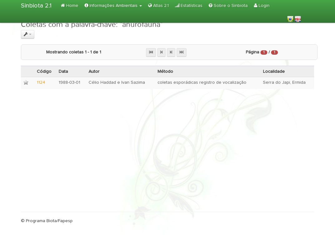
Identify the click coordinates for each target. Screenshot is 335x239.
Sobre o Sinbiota (228, 5)
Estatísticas (188, 5)
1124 (41, 82)
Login (261, 5)
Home (69, 5)
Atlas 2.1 (158, 5)
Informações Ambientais (113, 5)
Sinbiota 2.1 (36, 5)
